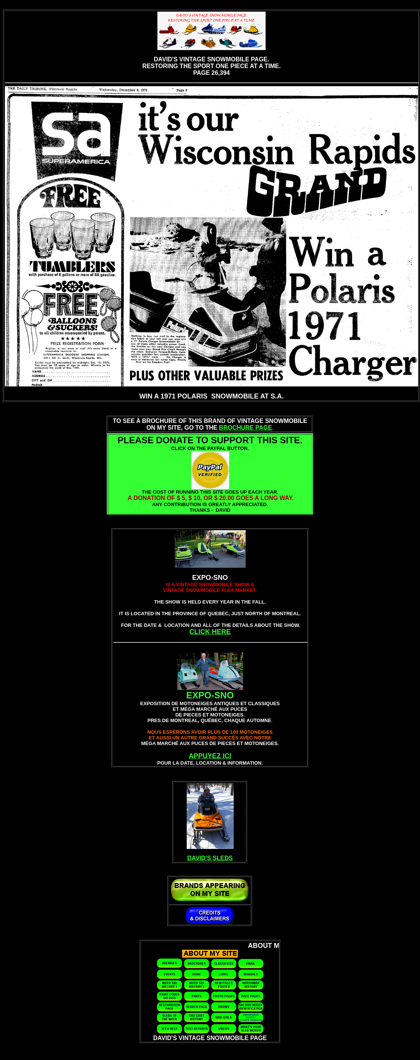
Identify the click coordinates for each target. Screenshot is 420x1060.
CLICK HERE (210, 632)
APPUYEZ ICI (210, 756)
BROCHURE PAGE (245, 427)
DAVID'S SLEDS (210, 858)
